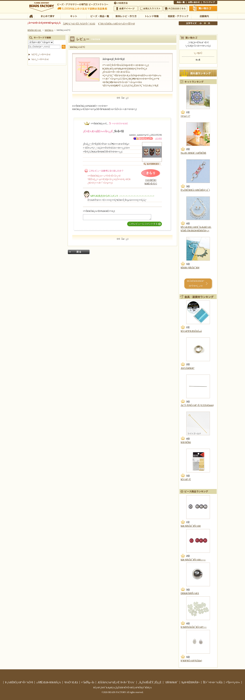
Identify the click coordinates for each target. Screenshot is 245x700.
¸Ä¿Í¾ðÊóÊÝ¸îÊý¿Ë (149, 682)
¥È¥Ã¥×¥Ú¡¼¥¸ (34, 30)
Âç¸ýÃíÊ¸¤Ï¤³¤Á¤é (175, 8)
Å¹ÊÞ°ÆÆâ (204, 15)
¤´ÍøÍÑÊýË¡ (121, 2)
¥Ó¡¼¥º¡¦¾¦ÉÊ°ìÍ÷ (99, 15)
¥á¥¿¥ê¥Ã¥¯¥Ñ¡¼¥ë (191, 526)
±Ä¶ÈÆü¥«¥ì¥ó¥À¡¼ (48, 682)
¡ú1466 (158, 138)
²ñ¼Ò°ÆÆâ (71, 682)
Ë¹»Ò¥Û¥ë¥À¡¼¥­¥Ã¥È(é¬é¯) (195, 190)
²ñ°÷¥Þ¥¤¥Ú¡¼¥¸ (126, 8)
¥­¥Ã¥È (73, 15)
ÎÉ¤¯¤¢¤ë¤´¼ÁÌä (212, 682)
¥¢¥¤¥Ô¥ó (186, 442)
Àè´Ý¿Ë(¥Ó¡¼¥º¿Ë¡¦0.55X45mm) (197, 405)
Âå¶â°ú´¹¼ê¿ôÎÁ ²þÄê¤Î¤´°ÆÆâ (79, 23)
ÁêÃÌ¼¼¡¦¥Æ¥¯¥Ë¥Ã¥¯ (178, 15)
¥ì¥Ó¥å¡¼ (49, 30)
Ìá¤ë (79, 252)
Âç (208, 23)
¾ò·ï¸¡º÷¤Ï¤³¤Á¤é (40, 59)
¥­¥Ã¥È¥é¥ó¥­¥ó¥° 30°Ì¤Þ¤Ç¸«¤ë (195, 283)
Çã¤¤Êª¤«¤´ (203, 8)
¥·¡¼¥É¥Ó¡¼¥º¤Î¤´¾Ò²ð (19, 682)
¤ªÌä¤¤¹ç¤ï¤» (193, 2)
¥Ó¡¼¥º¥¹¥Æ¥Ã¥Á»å (191, 331)
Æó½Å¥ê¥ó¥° (187, 368)
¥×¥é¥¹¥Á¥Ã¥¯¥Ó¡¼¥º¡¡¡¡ (193, 627)
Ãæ (204, 23)
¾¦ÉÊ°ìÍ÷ (180, 2)
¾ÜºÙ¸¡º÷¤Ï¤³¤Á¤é (40, 54)
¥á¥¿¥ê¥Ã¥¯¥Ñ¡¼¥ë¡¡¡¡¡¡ (193, 559)
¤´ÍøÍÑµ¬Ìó (87, 682)
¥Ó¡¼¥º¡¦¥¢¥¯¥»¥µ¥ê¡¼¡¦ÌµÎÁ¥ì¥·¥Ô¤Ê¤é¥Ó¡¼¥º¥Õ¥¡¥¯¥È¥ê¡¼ (122, 687)
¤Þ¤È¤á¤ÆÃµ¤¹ (47, 15)
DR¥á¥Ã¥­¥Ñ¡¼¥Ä (190, 593)
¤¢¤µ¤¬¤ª (185, 116)
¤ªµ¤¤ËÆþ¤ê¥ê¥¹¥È (150, 8)
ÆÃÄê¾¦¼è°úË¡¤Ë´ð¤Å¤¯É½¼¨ (116, 682)
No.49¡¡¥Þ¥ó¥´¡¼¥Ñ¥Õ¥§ (193, 153)
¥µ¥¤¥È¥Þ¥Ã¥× (209, 2)
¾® (200, 23)
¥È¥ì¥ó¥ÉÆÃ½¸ (152, 15)
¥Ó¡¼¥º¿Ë (186, 479)
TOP (31, 15)
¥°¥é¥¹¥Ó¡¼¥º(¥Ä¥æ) (191, 660)
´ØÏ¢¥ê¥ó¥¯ (171, 682)
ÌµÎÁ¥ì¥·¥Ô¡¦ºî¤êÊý (126, 15)
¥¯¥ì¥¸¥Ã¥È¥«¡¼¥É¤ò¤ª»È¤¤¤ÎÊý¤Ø (116, 23)
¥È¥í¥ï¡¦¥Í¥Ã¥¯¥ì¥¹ (190, 267)
